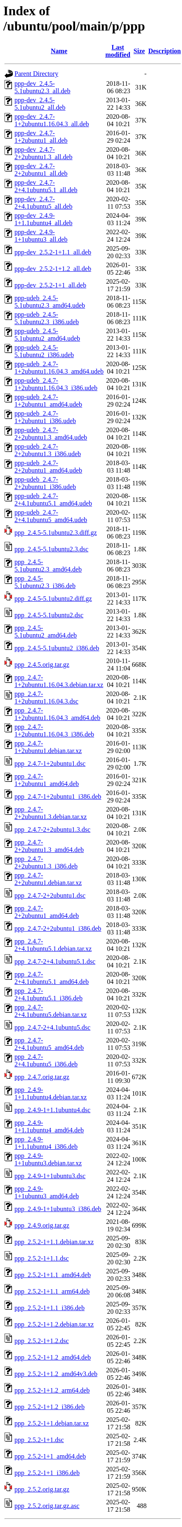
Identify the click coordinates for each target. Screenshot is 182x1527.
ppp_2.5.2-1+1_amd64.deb (50, 1456)
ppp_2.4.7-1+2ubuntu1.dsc (49, 763)
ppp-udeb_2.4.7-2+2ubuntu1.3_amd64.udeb (50, 433)
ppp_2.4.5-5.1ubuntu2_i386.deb (56, 648)
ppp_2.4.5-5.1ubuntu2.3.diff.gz (55, 532)
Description (164, 50)
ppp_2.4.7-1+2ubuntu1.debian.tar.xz (48, 747)
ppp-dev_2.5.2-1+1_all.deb (50, 285)
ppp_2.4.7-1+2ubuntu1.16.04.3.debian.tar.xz (58, 681)
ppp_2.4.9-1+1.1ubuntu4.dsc (52, 1109)
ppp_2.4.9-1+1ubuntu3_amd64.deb (46, 1192)
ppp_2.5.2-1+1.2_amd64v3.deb (55, 1373)
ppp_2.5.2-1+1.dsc (39, 1439)
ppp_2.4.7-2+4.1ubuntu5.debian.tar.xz (50, 1011)
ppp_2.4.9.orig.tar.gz (41, 1225)
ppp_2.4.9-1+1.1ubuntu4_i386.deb (46, 1143)
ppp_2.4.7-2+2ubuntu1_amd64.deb (46, 912)
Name (59, 50)
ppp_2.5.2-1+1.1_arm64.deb (52, 1291)
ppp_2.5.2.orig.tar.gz (41, 1489)
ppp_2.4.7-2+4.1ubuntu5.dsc (52, 1027)
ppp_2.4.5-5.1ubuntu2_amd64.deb (45, 631)
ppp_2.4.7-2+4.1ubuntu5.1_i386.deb (48, 994)
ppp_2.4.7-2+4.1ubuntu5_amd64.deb (49, 1044)
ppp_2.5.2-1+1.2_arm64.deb (52, 1390)
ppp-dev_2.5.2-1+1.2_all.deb (52, 268)
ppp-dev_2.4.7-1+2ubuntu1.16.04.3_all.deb (51, 120)
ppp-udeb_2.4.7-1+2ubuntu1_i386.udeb (45, 417)
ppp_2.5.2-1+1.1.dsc (41, 1258)
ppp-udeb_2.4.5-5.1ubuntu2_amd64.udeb (47, 334)
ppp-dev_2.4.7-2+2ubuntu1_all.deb (41, 169)
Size (139, 50)
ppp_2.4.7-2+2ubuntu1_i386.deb (57, 928)
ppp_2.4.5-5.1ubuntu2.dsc (48, 615)
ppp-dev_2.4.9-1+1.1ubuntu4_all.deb (43, 219)
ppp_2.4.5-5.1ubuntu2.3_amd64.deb (48, 565)
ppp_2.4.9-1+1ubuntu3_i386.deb (57, 1208)
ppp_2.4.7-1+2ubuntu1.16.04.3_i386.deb (54, 730)
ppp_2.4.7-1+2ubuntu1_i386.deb (57, 796)
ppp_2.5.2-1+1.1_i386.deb (49, 1307)
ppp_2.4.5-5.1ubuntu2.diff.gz (53, 598)
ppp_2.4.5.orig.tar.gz (41, 664)
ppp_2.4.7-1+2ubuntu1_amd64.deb (46, 780)
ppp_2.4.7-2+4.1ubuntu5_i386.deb (46, 1060)
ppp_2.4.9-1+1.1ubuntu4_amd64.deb (49, 1126)
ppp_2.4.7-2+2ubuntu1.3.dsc (52, 829)
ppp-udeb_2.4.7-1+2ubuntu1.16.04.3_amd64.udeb (59, 367)
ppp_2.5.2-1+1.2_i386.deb (49, 1406)
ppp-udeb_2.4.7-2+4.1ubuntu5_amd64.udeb (50, 516)
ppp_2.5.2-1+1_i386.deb (47, 1472)
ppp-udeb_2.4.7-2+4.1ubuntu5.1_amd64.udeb (53, 499)
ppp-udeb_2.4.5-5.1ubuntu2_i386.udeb (44, 351)
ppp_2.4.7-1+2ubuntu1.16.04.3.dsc (46, 697)
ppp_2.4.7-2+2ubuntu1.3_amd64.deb (49, 846)
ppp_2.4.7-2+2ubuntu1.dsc (49, 895)
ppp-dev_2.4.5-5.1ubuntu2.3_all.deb (42, 87)
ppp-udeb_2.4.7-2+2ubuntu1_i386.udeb (45, 483)
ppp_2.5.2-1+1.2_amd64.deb (52, 1357)
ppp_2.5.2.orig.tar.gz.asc (46, 1505)
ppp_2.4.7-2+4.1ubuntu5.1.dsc (54, 961)
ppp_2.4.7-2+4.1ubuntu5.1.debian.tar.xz (53, 945)
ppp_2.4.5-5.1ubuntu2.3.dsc (51, 549)
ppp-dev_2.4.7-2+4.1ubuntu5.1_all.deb (46, 186)
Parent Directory (36, 73)
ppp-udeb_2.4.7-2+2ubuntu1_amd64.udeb (48, 466)
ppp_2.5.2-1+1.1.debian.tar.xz (54, 1241)
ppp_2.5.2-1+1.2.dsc (41, 1340)
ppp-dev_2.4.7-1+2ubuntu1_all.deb (41, 136)
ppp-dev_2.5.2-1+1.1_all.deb (52, 252)
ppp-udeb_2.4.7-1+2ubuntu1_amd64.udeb (48, 400)
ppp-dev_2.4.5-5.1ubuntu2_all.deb (40, 103)
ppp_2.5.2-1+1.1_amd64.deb (52, 1274)
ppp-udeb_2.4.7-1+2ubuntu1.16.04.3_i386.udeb (55, 384)
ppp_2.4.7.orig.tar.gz (41, 1076)
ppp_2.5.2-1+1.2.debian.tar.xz (54, 1324)
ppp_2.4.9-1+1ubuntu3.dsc (49, 1175)
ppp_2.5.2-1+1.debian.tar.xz (51, 1423)
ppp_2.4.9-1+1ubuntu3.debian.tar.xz (48, 1159)
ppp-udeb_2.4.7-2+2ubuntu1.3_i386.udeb (47, 450)
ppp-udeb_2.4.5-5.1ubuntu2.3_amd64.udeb (49, 301)
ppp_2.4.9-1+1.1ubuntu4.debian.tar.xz (50, 1093)
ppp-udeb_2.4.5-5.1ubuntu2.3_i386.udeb (46, 318)
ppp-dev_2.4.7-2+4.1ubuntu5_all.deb (43, 202)
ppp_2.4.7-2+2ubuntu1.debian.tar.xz (48, 879)
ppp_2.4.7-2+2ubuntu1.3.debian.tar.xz (50, 813)
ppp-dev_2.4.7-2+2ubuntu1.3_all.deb (43, 153)
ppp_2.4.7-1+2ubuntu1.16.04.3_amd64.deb (57, 714)
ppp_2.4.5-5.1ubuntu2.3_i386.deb (45, 582)
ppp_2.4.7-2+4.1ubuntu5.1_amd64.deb (51, 978)
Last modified (117, 51)
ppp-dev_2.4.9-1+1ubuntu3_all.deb (41, 235)
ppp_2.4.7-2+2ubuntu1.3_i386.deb (46, 862)
